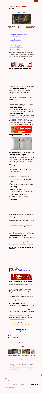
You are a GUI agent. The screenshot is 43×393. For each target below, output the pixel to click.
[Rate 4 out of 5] (22, 330)
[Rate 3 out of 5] (21, 330)
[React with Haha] (20, 324)
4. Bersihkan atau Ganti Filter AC (13, 41)
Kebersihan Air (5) (26, 365)
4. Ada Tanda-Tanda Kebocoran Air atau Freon (15, 46)
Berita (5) (24, 368)
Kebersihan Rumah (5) (12, 364)
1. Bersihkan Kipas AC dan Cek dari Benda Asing (15, 39)
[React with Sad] (25, 324)
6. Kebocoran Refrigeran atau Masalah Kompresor (15, 36)
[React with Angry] (28, 324)
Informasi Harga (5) (28, 368)
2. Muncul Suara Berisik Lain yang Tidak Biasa (15, 45)
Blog (34, 382)
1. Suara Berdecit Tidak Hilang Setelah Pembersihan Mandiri (16, 44)
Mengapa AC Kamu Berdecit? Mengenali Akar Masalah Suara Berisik (16, 31)
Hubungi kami (10, 315)
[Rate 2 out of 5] (20, 330)
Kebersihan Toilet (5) (18, 364)
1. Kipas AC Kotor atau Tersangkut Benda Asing (15, 33)
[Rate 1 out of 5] (19, 330)
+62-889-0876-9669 (22, 384)
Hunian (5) (21, 368)
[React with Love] (17, 324)
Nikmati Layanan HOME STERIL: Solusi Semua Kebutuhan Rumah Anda (17, 6)
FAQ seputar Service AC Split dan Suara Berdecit (14, 49)
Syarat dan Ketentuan (11, 387)
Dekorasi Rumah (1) (24, 364)
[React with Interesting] (23, 324)
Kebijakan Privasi (6, 387)
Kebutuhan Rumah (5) (12, 368)
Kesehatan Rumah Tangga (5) (13, 365)
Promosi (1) (17, 369)
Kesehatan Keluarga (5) (12, 369)
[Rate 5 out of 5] (23, 330)
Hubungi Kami (31, 382)
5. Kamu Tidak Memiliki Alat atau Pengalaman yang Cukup (16, 47)
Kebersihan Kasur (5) (20, 365)
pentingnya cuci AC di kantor (12, 244)
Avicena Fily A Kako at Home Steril (17, 319)
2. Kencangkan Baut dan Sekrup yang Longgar (15, 40)
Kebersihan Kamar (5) (30, 364)
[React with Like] (14, 324)
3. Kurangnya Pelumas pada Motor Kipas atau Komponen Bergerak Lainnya (18, 34)
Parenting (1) (17, 368)
